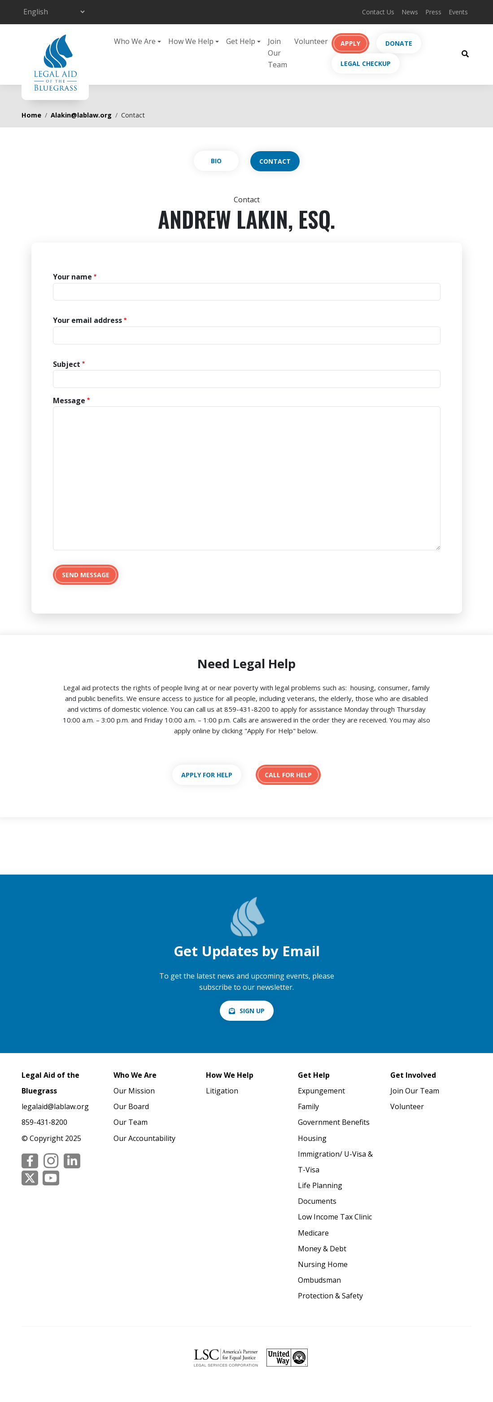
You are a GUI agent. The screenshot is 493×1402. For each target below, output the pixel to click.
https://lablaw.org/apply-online (206, 775)
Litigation (222, 1091)
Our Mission (134, 1091)
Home (31, 115)
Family (308, 1106)
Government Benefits (334, 1122)
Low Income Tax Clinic (335, 1217)
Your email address (87, 320)
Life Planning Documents (320, 1193)
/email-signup (247, 1011)
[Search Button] (465, 53)
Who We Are (135, 1075)
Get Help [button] (240, 41)
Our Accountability (144, 1138)
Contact (275, 161)
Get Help (314, 1075)
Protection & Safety (330, 1296)
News (409, 12)
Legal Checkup (365, 63)
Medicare (313, 1233)
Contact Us (378, 12)
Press (433, 12)
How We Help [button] (191, 41)
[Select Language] (54, 11)
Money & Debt (322, 1249)
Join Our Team (277, 52)
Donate (398, 43)
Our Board (131, 1106)
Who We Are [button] (135, 41)
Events (458, 12)
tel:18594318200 (288, 775)
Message (69, 400)
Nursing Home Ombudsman (323, 1272)
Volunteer (311, 41)
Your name (72, 277)
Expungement (321, 1091)
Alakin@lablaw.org (81, 115)
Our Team (130, 1122)
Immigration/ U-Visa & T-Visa (335, 1162)
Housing (312, 1138)
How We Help (229, 1075)
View (216, 161)
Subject (66, 364)
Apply (350, 43)
